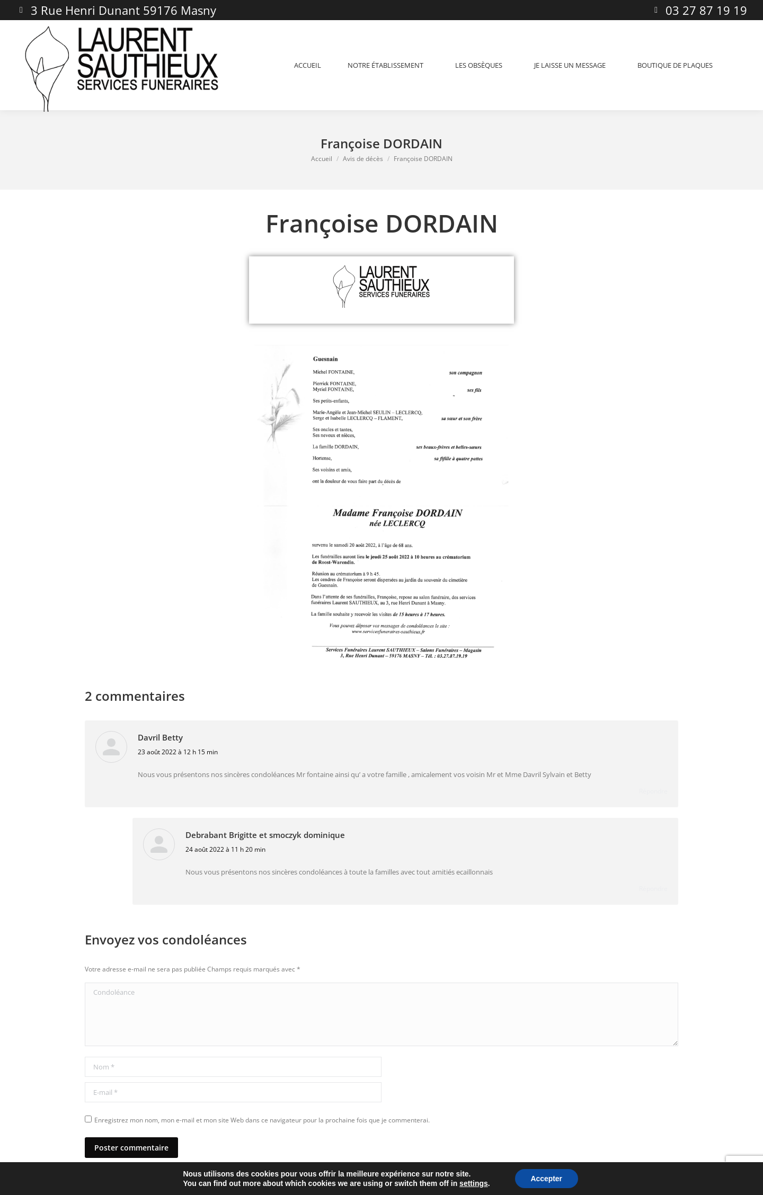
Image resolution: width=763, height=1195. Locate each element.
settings (473, 1183)
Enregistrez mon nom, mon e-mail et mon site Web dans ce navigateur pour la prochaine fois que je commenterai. (262, 1120)
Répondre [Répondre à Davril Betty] (653, 791)
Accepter (546, 1178)
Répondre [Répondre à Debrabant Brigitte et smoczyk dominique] (653, 888)
